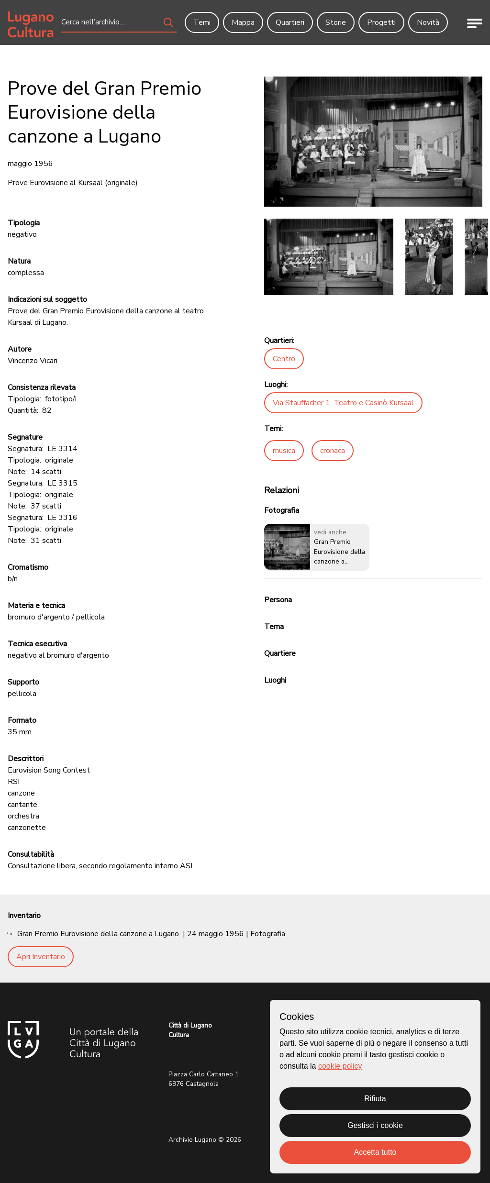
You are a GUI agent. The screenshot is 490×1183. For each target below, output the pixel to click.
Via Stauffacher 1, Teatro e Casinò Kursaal (343, 403)
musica (284, 450)
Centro (284, 359)
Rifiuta (375, 1099)
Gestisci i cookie (375, 1125)
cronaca (332, 450)
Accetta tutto (375, 1152)
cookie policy (340, 1066)
